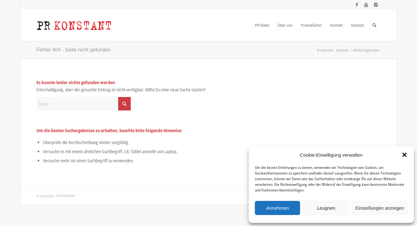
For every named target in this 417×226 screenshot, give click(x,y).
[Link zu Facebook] (356, 4)
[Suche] (83, 103)
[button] (404, 155)
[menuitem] (262, 25)
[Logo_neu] (74, 25)
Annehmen (277, 208)
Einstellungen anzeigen (379, 208)
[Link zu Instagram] (376, 4)
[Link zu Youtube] (366, 4)
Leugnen (326, 208)
